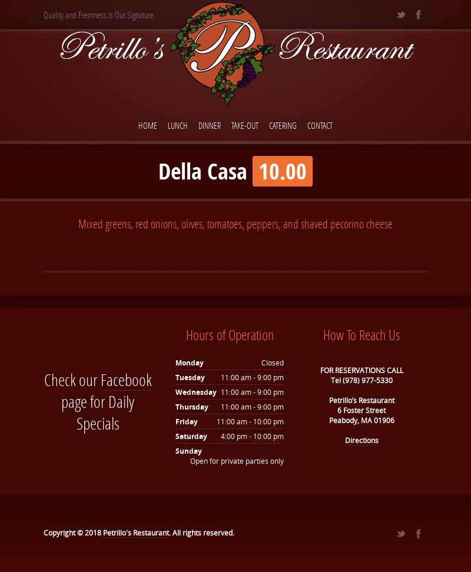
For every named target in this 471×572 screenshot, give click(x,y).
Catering (283, 125)
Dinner (209, 125)
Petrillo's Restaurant (136, 533)
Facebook (126, 380)
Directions (362, 440)
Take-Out (244, 125)
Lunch (178, 125)
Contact (320, 125)
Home (147, 125)
